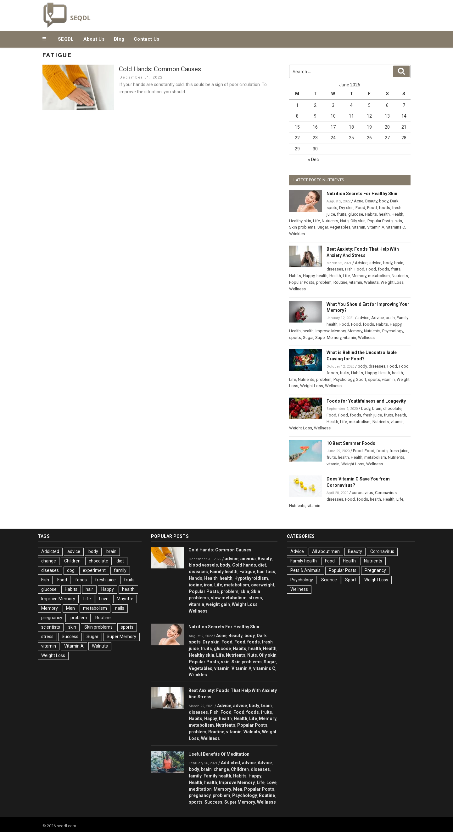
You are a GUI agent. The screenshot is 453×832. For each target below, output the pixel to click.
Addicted (50, 551)
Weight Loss (392, 282)
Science (329, 579)
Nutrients (330, 220)
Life (316, 220)
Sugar (322, 227)
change (48, 560)
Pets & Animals (305, 570)
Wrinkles (297, 233)
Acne (358, 201)
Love (104, 598)
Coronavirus (386, 492)
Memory (359, 275)
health (384, 214)
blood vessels (203, 564)
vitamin (358, 227)
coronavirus (362, 492)
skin (398, 220)
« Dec (313, 159)
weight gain (218, 604)
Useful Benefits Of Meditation (218, 754)
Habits (371, 214)
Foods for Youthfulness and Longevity (366, 401)
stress (47, 636)
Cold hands (244, 564)
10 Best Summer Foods (351, 443)
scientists (50, 627)
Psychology (392, 331)
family (120, 570)
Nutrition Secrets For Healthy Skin (362, 193)
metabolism (379, 275)
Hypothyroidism (251, 578)
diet (120, 560)
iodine (195, 584)
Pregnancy (375, 570)
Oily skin (358, 220)
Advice (361, 262)
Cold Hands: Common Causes (160, 69)
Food (360, 207)
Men (70, 608)
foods (384, 207)
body (383, 201)
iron (208, 584)
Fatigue (247, 571)
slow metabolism (229, 597)
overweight (262, 584)
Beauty (371, 201)
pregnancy (51, 617)
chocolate (392, 408)
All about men (326, 551)
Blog (119, 39)
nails (119, 608)
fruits (341, 214)
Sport (361, 379)
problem (324, 282)
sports (295, 337)
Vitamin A (375, 227)
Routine (340, 282)
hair (89, 589)
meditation (200, 789)
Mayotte (125, 598)
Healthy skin (300, 220)
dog (71, 570)
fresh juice (372, 415)
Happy (309, 275)
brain (398, 262)
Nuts (344, 220)
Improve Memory (331, 331)
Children (72, 560)
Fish (349, 269)
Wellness (297, 289)
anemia (248, 558)
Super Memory (328, 337)
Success (70, 636)
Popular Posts (380, 220)
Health (397, 214)
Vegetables (340, 227)
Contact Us (146, 39)
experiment (94, 570)
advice (375, 262)
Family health (224, 571)
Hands (195, 578)
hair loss (266, 571)
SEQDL (66, 39)
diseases (335, 269)
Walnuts (371, 282)
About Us (93, 39)
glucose (355, 214)
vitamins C (395, 227)
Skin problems (302, 227)
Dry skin (346, 207)
